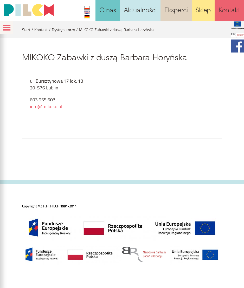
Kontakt (41, 30)
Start (26, 30)
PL (87, 7)
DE (87, 16)
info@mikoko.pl (46, 106)
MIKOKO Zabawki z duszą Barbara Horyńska (116, 30)
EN (87, 12)
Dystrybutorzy (63, 30)
